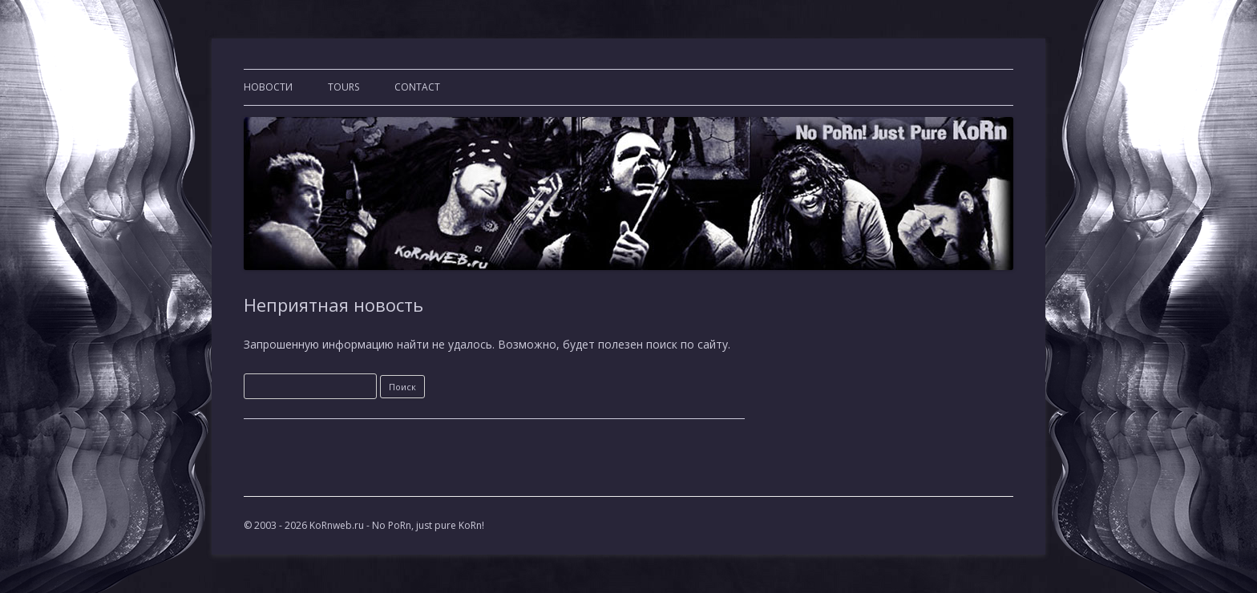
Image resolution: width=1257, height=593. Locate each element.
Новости (268, 87)
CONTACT (417, 87)
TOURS (343, 87)
